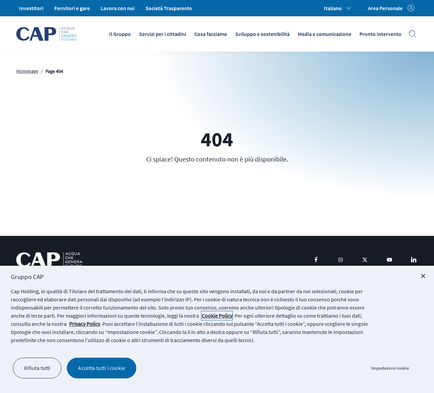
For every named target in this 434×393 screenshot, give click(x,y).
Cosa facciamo (210, 34)
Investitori (31, 8)
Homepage (27, 71)
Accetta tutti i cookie (101, 367)
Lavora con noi (118, 8)
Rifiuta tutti (37, 367)
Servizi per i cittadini (162, 34)
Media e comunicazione (324, 34)
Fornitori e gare (72, 8)
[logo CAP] (49, 259)
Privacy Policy (84, 323)
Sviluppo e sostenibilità (262, 34)
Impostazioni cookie (390, 368)
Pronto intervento (380, 34)
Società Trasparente (168, 8)
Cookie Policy (217, 315)
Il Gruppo (120, 34)
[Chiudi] (423, 275)
